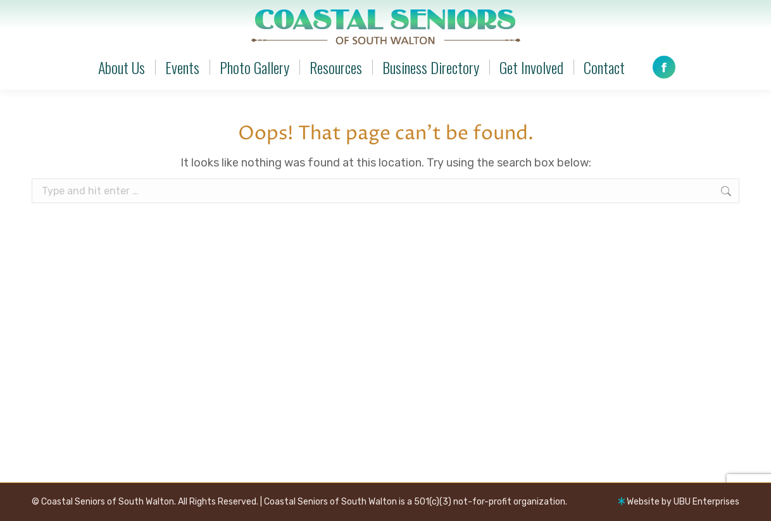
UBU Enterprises (706, 501)
